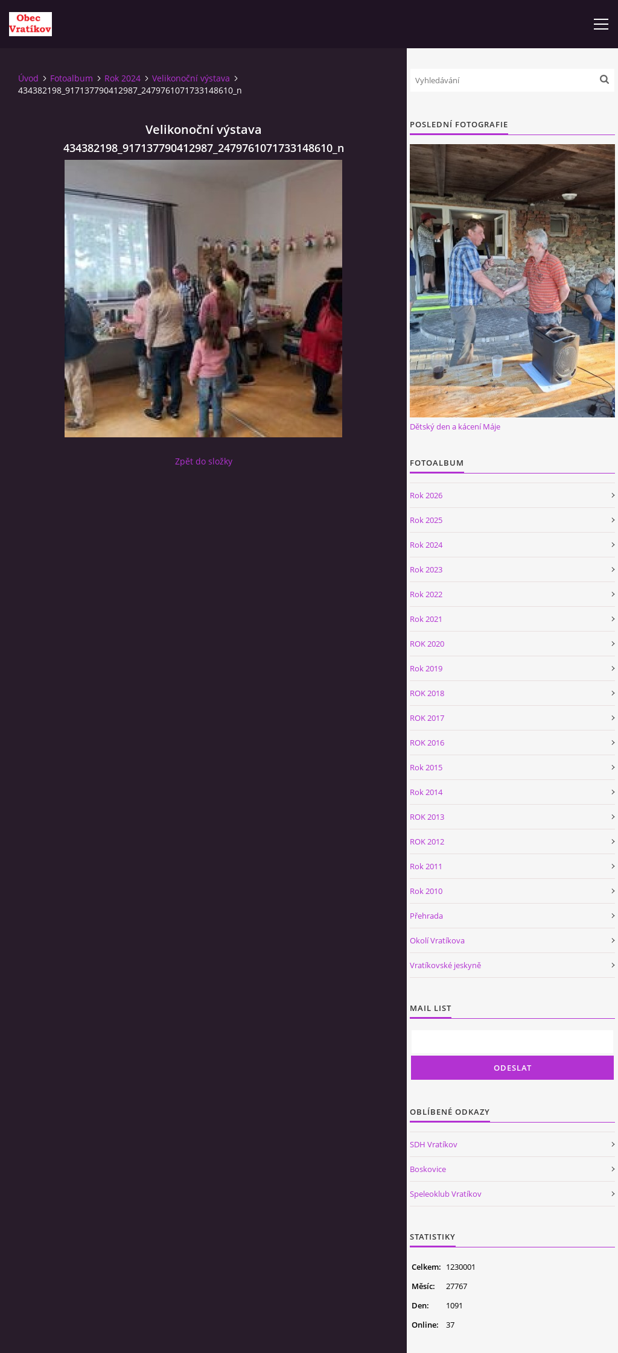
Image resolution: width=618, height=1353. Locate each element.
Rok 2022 (426, 594)
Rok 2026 (426, 495)
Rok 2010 (426, 891)
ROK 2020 (427, 643)
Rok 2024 (122, 78)
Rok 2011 (426, 866)
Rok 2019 (426, 668)
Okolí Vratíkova (437, 940)
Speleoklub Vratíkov (446, 1193)
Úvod (28, 78)
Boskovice (428, 1169)
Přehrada (426, 915)
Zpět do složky (203, 461)
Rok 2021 (426, 618)
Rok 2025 (426, 520)
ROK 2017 (427, 717)
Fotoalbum (71, 78)
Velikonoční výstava (191, 78)
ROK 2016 (427, 742)
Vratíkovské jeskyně (445, 965)
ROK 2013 (427, 816)
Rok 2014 (426, 792)
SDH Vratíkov (433, 1144)
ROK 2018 (427, 693)
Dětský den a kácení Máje (455, 426)
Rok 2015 (426, 767)
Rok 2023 (426, 569)
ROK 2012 (427, 841)
